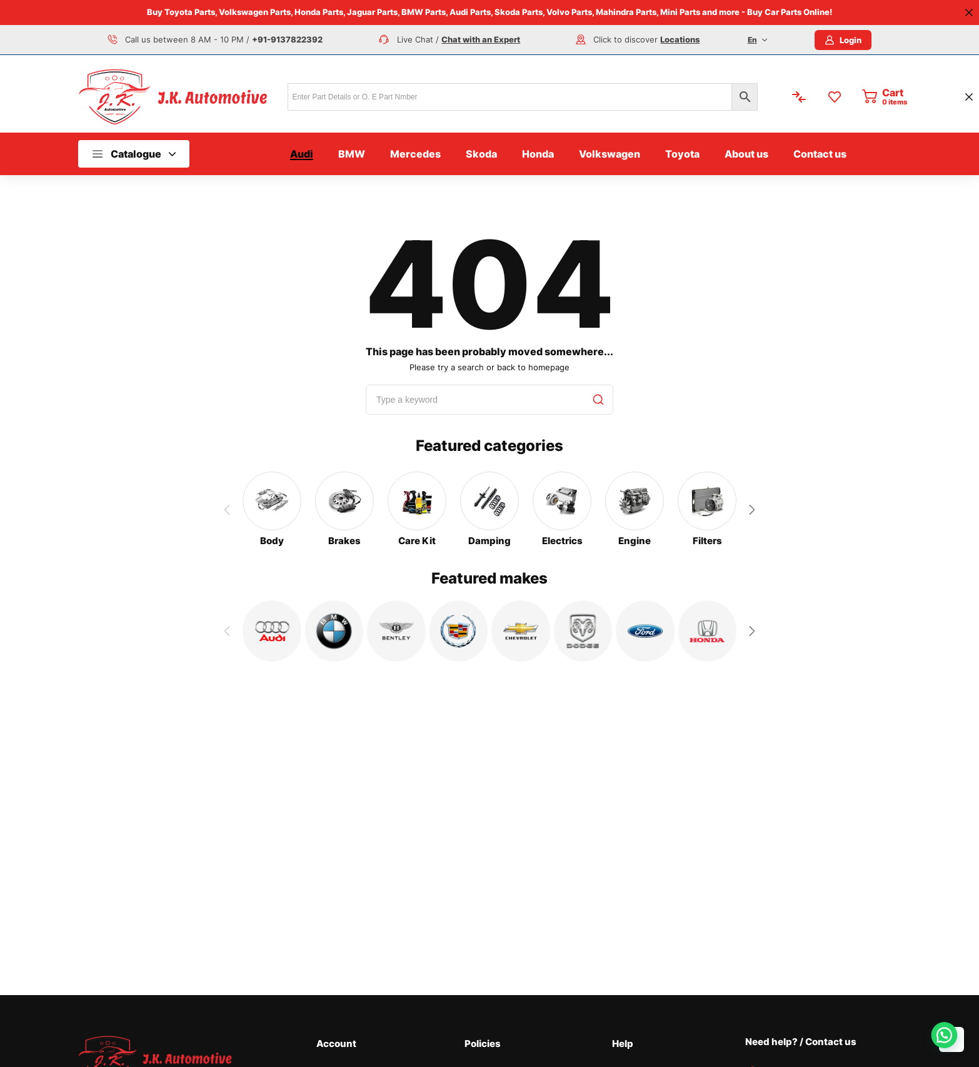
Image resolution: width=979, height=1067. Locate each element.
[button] (752, 510)
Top (951, 1039)
